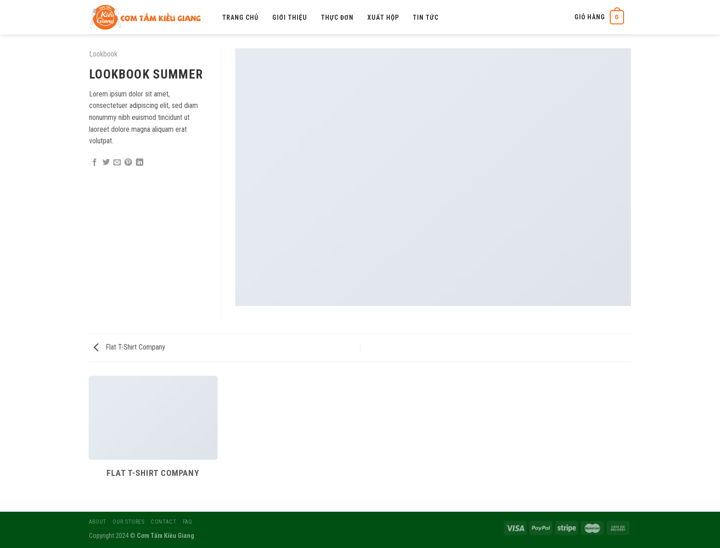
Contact (163, 522)
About (98, 522)
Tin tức (426, 17)
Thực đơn (337, 17)
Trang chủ (240, 17)
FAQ (187, 522)
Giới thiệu (289, 17)
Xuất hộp (383, 17)
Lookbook (103, 54)
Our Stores (128, 522)
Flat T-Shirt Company (129, 347)
